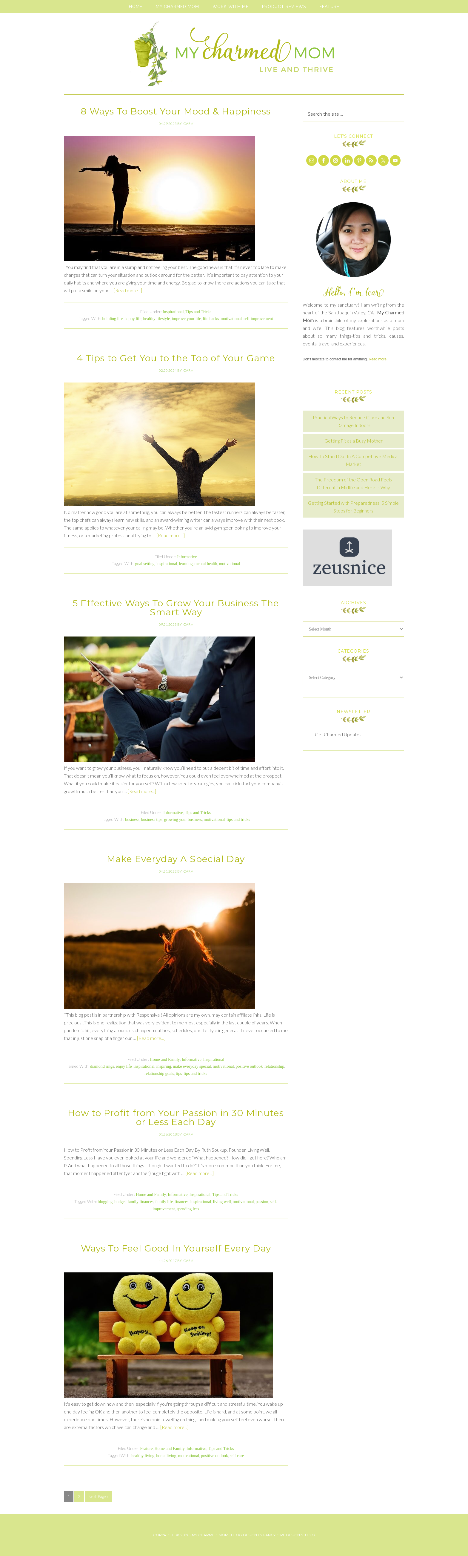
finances (182, 1201)
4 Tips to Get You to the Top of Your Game (176, 358)
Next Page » (98, 1496)
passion (262, 1201)
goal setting (145, 563)
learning (186, 563)
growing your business (183, 819)
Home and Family (165, 1059)
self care (237, 1456)
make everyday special (192, 1066)
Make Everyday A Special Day (176, 859)
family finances (140, 1201)
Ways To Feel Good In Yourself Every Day (176, 1248)
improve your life (186, 318)
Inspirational (173, 312)
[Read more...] (128, 290)
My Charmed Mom (234, 56)
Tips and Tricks (199, 312)
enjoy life (124, 1066)
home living (166, 1456)
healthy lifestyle (156, 318)
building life (112, 318)
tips (179, 1073)
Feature (146, 1448)
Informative (187, 557)
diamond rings (102, 1066)
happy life (132, 318)
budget (120, 1201)
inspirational (166, 563)
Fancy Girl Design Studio (289, 1535)
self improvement (258, 318)
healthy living (142, 1456)
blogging (105, 1201)
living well (222, 1201)
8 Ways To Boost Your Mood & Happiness (176, 111)
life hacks (211, 318)
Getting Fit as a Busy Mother (353, 440)
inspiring (163, 1066)
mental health (206, 563)
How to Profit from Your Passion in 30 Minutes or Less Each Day (176, 1117)
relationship (274, 1066)
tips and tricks (238, 819)
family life (164, 1201)
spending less (188, 1209)
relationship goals (159, 1073)
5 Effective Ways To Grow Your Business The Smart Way (176, 608)
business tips (151, 819)
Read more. (378, 359)
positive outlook (249, 1066)
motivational (231, 318)
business (132, 819)
